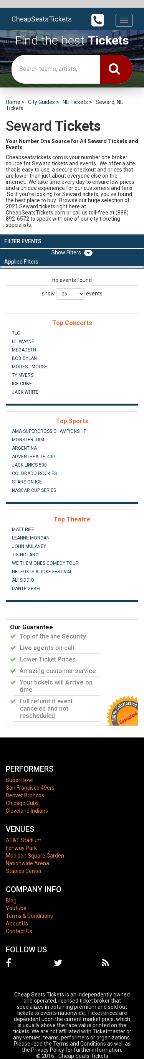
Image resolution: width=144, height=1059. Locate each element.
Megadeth (24, 350)
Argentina (24, 448)
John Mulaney (29, 546)
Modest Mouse (29, 366)
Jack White (25, 392)
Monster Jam (28, 439)
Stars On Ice (27, 482)
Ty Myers (22, 375)
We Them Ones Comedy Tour (45, 563)
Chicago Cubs (22, 803)
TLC (16, 333)
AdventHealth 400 (33, 456)
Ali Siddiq (23, 580)
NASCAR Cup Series (34, 490)
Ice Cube (22, 383)
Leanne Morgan (31, 538)
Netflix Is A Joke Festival (42, 571)
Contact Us (19, 931)
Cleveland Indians (27, 811)
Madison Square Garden (35, 856)
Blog (11, 900)
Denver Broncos (25, 795)
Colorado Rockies (34, 473)
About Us (17, 923)
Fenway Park (21, 848)
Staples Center (24, 871)
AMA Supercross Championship (49, 431)
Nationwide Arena (27, 863)
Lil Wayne (23, 341)
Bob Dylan (24, 358)
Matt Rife (23, 529)
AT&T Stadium (23, 840)
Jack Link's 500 (29, 465)
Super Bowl (19, 780)
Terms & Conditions (29, 916)
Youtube (16, 908)
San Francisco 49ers (30, 788)
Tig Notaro (25, 555)
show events (72, 294)
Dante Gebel (26, 588)
